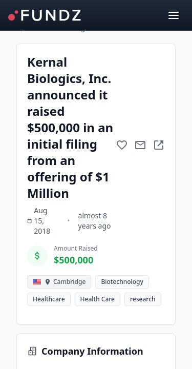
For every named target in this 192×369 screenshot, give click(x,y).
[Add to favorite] (122, 145)
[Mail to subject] (140, 145)
